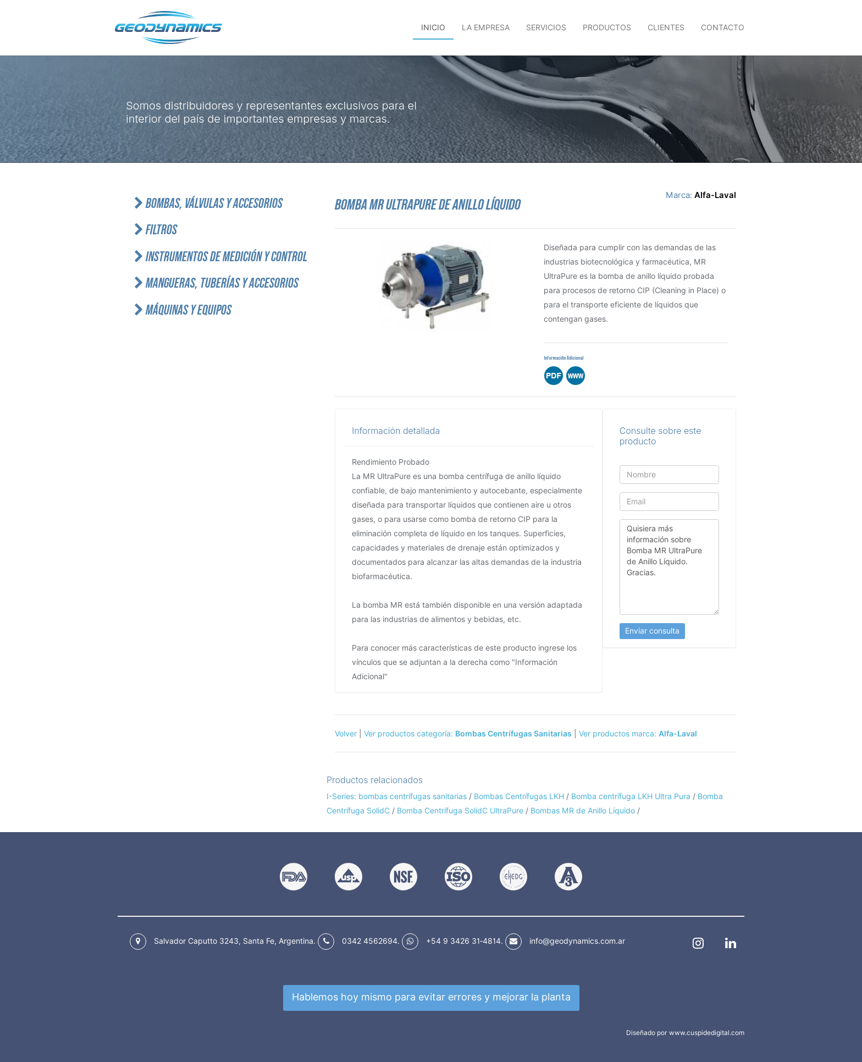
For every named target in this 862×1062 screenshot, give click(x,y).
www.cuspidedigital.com (706, 1033)
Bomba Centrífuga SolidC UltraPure (460, 810)
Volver (346, 733)
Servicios (546, 27)
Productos (607, 27)
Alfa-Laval (715, 195)
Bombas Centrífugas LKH (519, 796)
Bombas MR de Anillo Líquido (583, 810)
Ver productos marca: (638, 733)
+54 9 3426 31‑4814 (463, 941)
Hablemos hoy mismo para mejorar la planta (431, 997)
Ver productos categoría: (468, 733)
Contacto (722, 27)
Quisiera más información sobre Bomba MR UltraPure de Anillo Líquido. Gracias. (669, 567)
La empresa (486, 27)
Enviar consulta (652, 630)
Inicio (433, 27)
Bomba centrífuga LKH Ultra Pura (630, 796)
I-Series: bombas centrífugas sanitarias (397, 796)
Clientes (666, 27)
